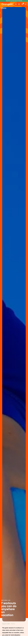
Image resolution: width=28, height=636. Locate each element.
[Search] (16, 4)
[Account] (19, 4)
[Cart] (22, 4)
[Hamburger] (25, 4)
